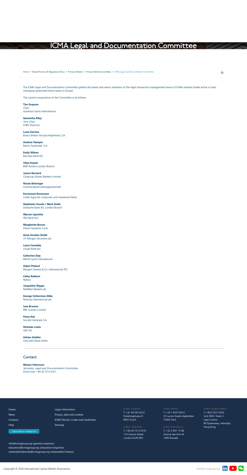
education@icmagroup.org (24, 447)
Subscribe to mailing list (24, 431)
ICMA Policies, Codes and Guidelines (75, 419)
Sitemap (59, 425)
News (12, 414)
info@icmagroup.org (20, 443)
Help (11, 425)
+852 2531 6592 (215, 412)
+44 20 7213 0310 (136, 430)
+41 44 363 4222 (135, 412)
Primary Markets (75, 71)
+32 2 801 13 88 (175, 430)
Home (26, 71)
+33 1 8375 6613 (175, 412)
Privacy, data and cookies (69, 414)
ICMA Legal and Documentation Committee (134, 71)
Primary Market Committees (98, 71)
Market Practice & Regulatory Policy (48, 71)
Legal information (65, 409)
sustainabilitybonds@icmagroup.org (29, 451)
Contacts (13, 419)
